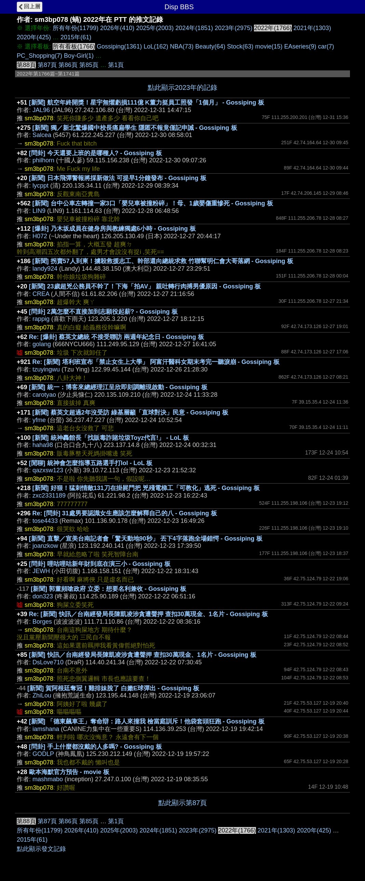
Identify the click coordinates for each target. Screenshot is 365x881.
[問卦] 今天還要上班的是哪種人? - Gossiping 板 (95, 153)
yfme (39, 420)
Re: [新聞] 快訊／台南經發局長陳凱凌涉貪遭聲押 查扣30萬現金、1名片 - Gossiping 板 (148, 614)
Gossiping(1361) (119, 46)
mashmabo (47, 779)
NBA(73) (181, 46)
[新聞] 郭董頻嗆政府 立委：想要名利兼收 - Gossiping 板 (108, 588)
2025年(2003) (155, 28)
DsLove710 (48, 662)
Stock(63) (240, 46)
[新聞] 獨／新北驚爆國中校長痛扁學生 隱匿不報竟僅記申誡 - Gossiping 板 (134, 127)
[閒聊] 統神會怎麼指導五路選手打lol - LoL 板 (91, 463)
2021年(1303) (312, 28)
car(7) (326, 46)
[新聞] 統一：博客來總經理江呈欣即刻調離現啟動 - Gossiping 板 (118, 387)
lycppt (40, 185)
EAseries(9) (300, 46)
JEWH (41, 571)
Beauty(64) (210, 46)
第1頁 (116, 65)
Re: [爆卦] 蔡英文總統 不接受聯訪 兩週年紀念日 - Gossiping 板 (116, 337)
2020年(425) (34, 37)
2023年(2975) (233, 28)
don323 (42, 596)
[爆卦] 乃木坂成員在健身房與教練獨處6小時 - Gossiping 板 (114, 228)
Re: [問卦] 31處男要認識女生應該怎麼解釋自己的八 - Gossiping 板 (124, 513)
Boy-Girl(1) (79, 55)
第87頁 (47, 65)
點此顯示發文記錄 (41, 848)
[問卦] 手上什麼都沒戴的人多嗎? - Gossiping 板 (95, 746)
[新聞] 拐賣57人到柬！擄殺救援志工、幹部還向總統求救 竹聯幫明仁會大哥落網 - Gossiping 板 (162, 261)
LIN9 (38, 210)
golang (41, 344)
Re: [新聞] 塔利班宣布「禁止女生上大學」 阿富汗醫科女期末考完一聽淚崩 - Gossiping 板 (156, 361)
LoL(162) (156, 46)
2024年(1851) (194, 28)
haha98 (42, 445)
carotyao (44, 394)
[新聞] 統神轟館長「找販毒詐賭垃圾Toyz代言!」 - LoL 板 (110, 437)
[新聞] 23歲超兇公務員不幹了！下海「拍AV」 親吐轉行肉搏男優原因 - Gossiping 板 (145, 286)
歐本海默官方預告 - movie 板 (69, 772)
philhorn (43, 160)
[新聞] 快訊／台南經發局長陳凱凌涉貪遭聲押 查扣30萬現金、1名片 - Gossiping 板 (142, 654)
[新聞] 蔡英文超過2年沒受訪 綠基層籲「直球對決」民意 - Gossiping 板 (130, 412)
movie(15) (268, 46)
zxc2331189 (49, 495)
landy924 (44, 268)
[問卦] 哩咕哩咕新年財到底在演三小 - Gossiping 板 (100, 563)
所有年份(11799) (75, 28)
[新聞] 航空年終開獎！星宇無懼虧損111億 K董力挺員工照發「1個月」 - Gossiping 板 (146, 102)
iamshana (45, 729)
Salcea (41, 135)
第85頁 (88, 65)
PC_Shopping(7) (39, 55)
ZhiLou (41, 695)
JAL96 (41, 110)
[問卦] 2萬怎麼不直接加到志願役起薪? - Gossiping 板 (103, 311)
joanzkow (45, 545)
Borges (42, 621)
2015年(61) (75, 37)
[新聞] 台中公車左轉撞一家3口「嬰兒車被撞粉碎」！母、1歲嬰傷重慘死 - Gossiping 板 (152, 203)
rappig (41, 318)
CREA (40, 293)
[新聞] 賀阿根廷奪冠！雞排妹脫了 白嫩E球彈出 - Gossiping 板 (113, 688)
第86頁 (68, 65)
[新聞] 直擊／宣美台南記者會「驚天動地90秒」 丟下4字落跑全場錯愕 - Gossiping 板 (145, 538)
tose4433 (45, 520)
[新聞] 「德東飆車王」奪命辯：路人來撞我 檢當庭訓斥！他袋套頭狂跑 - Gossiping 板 (147, 721)
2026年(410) (117, 28)
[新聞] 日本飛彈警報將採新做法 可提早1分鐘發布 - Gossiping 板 (117, 178)
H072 (39, 236)
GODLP (43, 753)
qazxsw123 (47, 470)
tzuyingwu (46, 369)
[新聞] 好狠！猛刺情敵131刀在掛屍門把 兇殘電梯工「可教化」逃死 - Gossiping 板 (146, 488)
